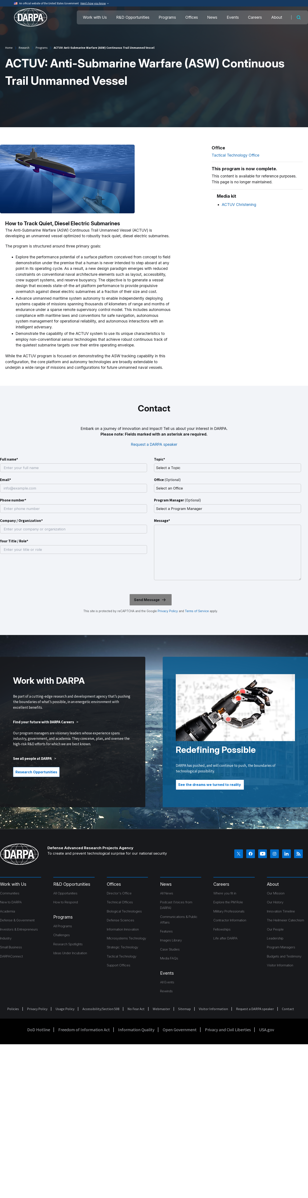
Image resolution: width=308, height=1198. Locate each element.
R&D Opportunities (132, 17)
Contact (288, 1009)
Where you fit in (224, 893)
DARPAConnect (11, 956)
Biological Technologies (124, 911)
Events (233, 17)
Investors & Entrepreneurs (19, 929)
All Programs (62, 926)
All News (166, 893)
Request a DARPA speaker (154, 444)
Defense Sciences (120, 920)
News (212, 17)
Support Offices (118, 965)
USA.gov (266, 1029)
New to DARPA (11, 902)
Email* (5, 479)
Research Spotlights (68, 944)
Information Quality (136, 1029)
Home (8, 48)
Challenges (61, 935)
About (276, 17)
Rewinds (166, 991)
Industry (6, 938)
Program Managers (281, 947)
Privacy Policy (168, 611)
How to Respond (65, 902)
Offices (191, 17)
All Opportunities (65, 893)
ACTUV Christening (239, 204)
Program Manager (177, 500)
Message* (162, 520)
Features (166, 931)
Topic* (159, 459)
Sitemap (184, 1009)
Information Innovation (123, 929)
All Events (167, 982)
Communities (9, 893)
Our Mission (276, 893)
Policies (13, 1009)
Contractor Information (229, 920)
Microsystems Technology (126, 938)
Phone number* (13, 500)
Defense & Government (17, 920)
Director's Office (119, 893)
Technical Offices (120, 902)
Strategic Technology (122, 947)
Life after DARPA (225, 938)
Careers (255, 17)
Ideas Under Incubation (70, 953)
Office (167, 479)
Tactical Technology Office (235, 155)
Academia (7, 911)
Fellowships (222, 929)
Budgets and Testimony (284, 956)
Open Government (180, 1029)
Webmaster (161, 1009)
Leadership (275, 938)
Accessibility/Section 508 (100, 1009)
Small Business (11, 947)
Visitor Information (280, 965)
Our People (275, 929)
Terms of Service (196, 611)
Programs (167, 17)
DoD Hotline (38, 1029)
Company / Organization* (21, 520)
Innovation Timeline (281, 911)
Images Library (171, 940)
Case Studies (170, 949)
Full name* (9, 459)
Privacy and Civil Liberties (228, 1029)
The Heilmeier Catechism (285, 920)
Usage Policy (64, 1009)
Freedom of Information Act (84, 1029)
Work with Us (95, 17)
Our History (275, 902)
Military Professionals (228, 911)
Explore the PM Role (228, 902)
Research (24, 48)
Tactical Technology (121, 956)
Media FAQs (169, 958)
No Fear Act (136, 1009)
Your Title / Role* (14, 541)
